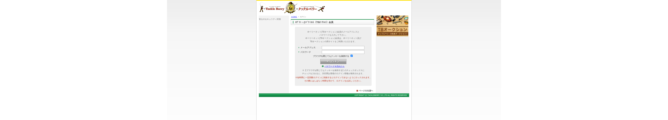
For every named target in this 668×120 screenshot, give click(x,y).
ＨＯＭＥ (294, 17)
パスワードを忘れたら (334, 66)
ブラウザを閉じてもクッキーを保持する (331, 56)
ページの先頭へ (365, 90)
